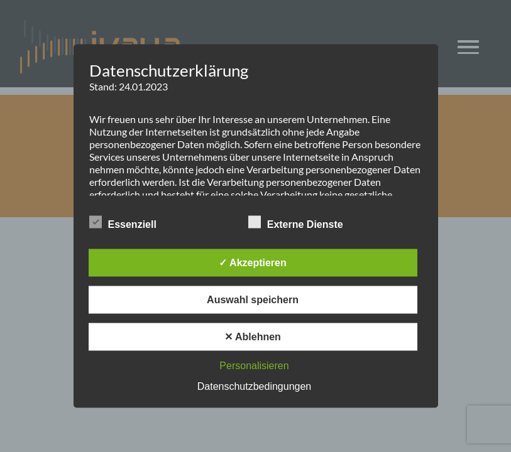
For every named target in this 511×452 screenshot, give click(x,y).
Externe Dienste (295, 222)
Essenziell (123, 222)
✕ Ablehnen (252, 336)
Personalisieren (253, 365)
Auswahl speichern (253, 299)
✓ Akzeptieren (253, 262)
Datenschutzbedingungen (254, 386)
